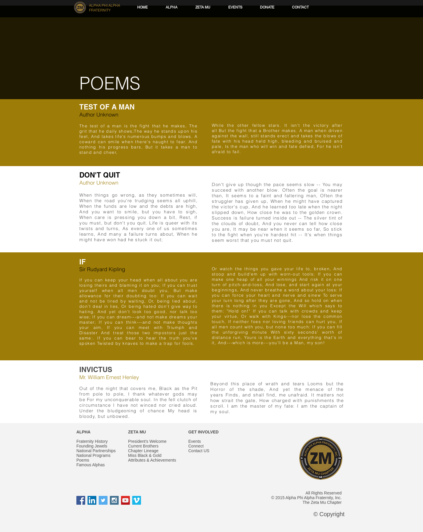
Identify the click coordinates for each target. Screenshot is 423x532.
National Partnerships (96, 450)
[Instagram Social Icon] (114, 500)
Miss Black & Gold (145, 455)
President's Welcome (147, 441)
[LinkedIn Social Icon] (92, 500)
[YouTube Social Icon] (125, 500)
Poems (82, 460)
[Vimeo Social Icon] (136, 500)
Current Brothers (143, 446)
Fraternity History (92, 441)
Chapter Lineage (143, 450)
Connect (196, 446)
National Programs (93, 455)
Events (194, 441)
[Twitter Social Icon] (103, 500)
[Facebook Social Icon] (80, 500)
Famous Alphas (90, 464)
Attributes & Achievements (152, 460)
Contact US (198, 450)
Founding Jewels (91, 446)
